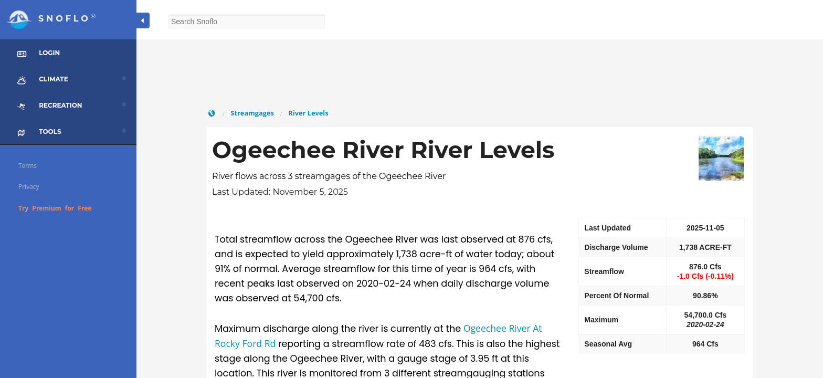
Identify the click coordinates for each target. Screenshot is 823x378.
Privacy (28, 186)
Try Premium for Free (55, 208)
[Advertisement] (480, 73)
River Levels (308, 113)
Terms (27, 165)
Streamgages (251, 113)
